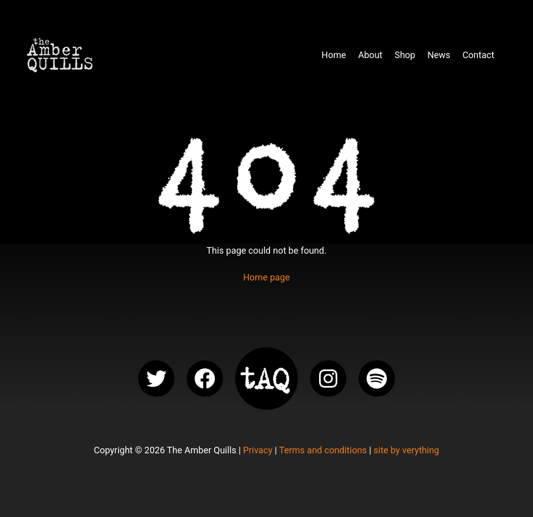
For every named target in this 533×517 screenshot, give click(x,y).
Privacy (258, 450)
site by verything (406, 450)
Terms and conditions (323, 450)
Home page (266, 277)
